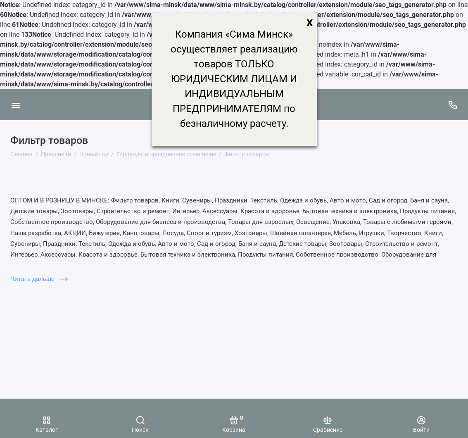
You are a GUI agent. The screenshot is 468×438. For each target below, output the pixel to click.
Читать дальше (39, 279)
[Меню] (15, 104)
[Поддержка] (452, 104)
